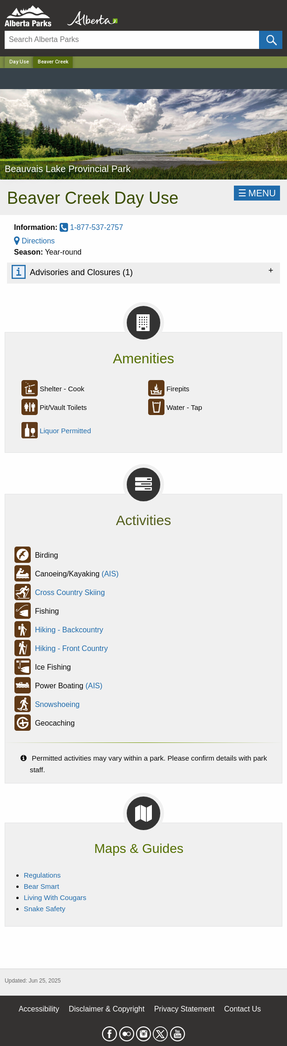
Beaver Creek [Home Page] (53, 62)
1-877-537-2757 (91, 227)
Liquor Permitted (65, 431)
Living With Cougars (55, 897)
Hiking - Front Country (71, 648)
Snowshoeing (57, 704)
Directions (34, 241)
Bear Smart (41, 886)
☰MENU (257, 193)
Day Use (19, 62)
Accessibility (39, 1009)
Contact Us (242, 1009)
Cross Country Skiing (70, 592)
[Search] (132, 40)
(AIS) (110, 574)
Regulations (42, 875)
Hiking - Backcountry (69, 630)
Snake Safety (44, 909)
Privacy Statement (184, 1009)
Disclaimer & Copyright (107, 1009)
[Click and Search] (270, 40)
